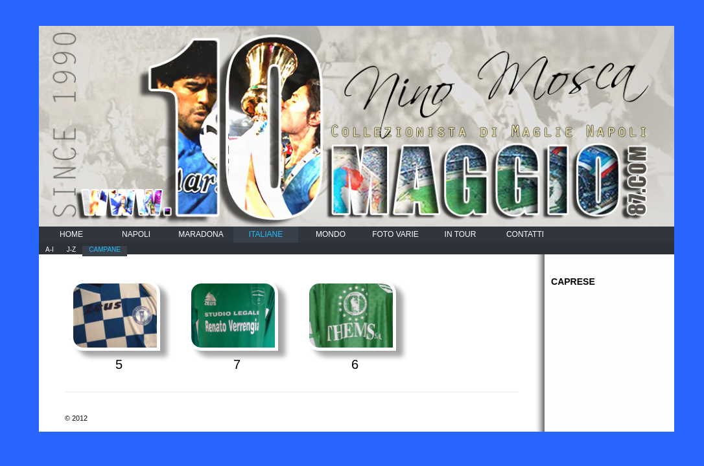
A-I (49, 249)
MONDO (331, 234)
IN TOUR (460, 234)
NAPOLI (136, 234)
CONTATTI (525, 234)
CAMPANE (105, 249)
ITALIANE (266, 234)
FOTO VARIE (395, 234)
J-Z (71, 249)
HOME (71, 234)
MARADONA (200, 234)
